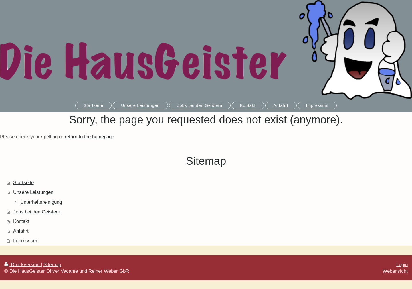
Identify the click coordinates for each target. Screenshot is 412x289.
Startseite (23, 182)
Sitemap (52, 264)
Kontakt (21, 221)
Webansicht (395, 271)
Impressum (25, 240)
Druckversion (22, 264)
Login (402, 264)
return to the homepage (89, 136)
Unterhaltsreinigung (41, 202)
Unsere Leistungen (33, 192)
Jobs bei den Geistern (36, 212)
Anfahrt (21, 231)
